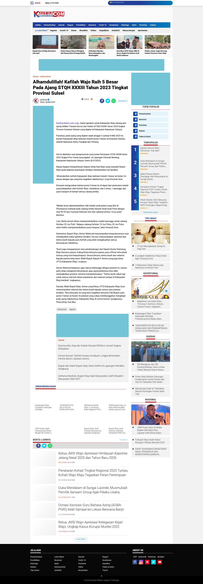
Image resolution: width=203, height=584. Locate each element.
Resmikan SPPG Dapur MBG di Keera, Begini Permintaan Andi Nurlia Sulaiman (128, 53)
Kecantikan (83, 570)
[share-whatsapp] (113, 101)
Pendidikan (81, 25)
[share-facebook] (102, 101)
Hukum (153, 25)
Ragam (70, 25)
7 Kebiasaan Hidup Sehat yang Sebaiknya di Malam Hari (149, 266)
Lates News (42, 30)
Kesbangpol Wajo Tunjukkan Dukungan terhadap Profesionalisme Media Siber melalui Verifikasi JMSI (148, 316)
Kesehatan (113, 25)
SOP (135, 557)
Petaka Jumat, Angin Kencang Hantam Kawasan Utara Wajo (156, 52)
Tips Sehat (34, 570)
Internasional (59, 567)
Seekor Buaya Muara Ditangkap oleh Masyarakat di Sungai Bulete (73, 52)
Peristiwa (143, 25)
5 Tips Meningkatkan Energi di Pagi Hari (151, 247)
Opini (134, 25)
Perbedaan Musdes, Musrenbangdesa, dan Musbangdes (97, 53)
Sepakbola (104, 30)
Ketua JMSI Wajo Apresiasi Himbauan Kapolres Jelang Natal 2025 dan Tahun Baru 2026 (92, 455)
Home (37, 3)
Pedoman (152, 557)
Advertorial (45, 76)
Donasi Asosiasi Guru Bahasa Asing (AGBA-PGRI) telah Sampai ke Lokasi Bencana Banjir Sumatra (91, 509)
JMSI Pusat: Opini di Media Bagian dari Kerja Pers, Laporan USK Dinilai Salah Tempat (149, 430)
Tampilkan (123, 440)
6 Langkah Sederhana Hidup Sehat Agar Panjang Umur (151, 257)
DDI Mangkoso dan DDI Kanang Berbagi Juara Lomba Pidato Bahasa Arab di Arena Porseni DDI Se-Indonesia (151, 367)
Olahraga (125, 25)
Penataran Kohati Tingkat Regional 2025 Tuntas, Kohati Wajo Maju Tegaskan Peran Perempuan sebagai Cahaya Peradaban (93, 475)
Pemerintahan (50, 25)
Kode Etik (142, 557)
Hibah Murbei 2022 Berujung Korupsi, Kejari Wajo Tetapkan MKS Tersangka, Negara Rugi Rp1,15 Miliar (154, 203)
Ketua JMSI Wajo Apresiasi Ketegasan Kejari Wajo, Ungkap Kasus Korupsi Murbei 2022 (90, 524)
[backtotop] (101, 576)
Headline (84, 30)
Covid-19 (102, 25)
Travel (105, 570)
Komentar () (122, 101)
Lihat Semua (80, 539)
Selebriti (116, 30)
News (74, 30)
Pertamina (143, 30)
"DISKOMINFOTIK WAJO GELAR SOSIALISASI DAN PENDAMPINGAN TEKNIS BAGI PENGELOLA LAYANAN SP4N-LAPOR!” (151, 328)
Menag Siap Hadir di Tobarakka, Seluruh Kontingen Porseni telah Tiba (149, 391)
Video (94, 30)
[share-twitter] (108, 101)
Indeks (38, 25)
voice (85, 99)
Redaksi (161, 557)
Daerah (61, 25)
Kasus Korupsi (129, 30)
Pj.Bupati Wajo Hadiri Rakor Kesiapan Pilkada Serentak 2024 (150, 441)
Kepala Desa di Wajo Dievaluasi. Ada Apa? (44, 52)
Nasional (92, 25)
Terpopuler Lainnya (150, 212)
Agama (54, 30)
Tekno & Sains (145, 137)
